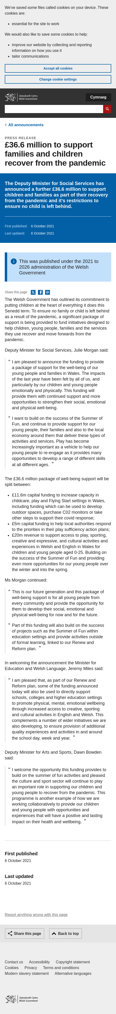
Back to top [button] (68, 934)
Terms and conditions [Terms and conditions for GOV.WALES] (61, 968)
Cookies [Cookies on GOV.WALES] (12, 968)
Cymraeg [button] (98, 97)
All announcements (26, 125)
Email (47, 292)
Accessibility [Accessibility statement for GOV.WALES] (39, 962)
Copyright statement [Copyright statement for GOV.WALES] (73, 962)
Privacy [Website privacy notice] (31, 968)
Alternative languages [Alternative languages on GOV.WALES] (73, 973)
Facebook (40, 292)
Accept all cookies (58, 68)
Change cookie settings (58, 79)
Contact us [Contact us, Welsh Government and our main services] (14, 962)
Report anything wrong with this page (36, 915)
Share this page (27, 934)
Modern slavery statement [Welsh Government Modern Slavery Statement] (27, 973)
